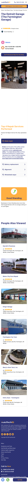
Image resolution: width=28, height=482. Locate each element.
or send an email (7, 471)
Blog (2, 456)
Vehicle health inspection (7, 450)
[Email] (10, 434)
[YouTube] (13, 434)
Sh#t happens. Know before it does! (14, 6)
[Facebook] (5, 434)
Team (2, 454)
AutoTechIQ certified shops (8, 448)
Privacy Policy (5, 458)
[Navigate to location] (2, 479)
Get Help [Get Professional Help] (20, 479)
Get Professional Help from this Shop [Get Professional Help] (14, 54)
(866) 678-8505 (19, 2)
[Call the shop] (7, 479)
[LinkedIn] (7, 434)
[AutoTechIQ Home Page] (5, 2)
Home (2, 10)
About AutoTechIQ (6, 452)
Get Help (3, 460)
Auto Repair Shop (9, 10)
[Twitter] (2, 434)
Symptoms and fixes (6, 446)
